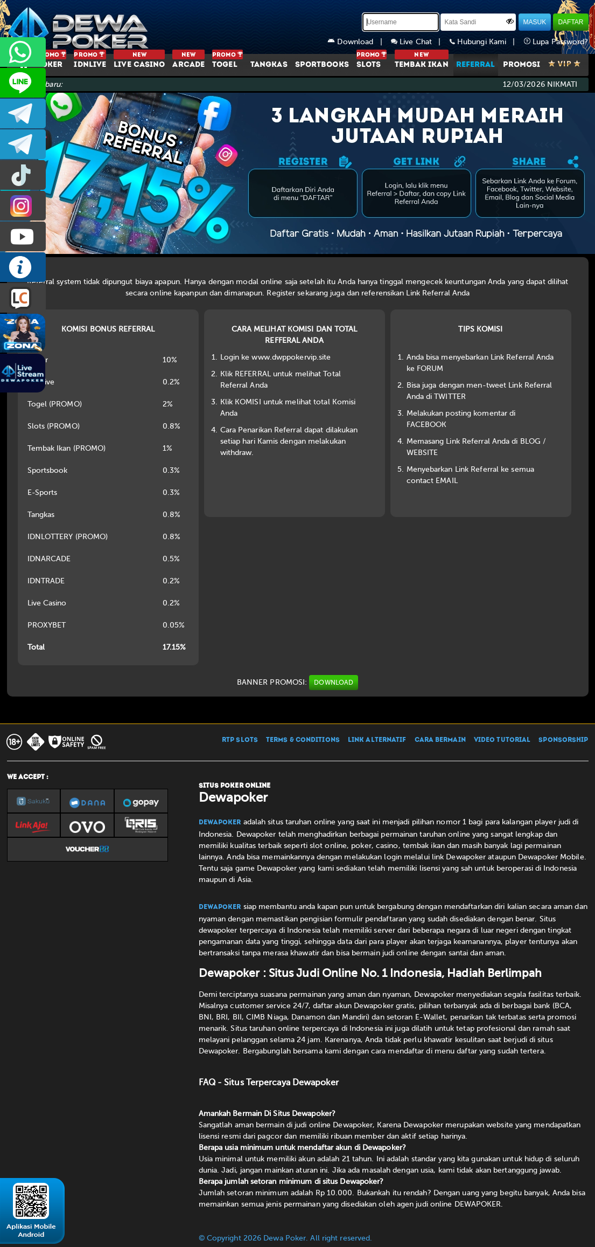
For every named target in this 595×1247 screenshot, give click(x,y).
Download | (359, 42)
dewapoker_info (23, 144)
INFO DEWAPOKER (23, 267)
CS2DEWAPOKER (23, 83)
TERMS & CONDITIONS (303, 740)
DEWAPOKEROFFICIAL (23, 236)
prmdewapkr (23, 175)
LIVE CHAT (23, 298)
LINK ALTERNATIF (377, 740)
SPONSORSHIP (563, 740)
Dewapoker (220, 822)
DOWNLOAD (333, 682)
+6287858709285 (23, 52)
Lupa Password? (556, 42)
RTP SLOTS (240, 740)
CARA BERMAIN (440, 740)
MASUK (535, 22)
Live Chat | (420, 42)
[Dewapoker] (79, 27)
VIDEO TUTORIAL (502, 740)
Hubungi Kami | (487, 42)
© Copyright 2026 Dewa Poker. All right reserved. (286, 1238)
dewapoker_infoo (23, 113)
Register (281, 293)
